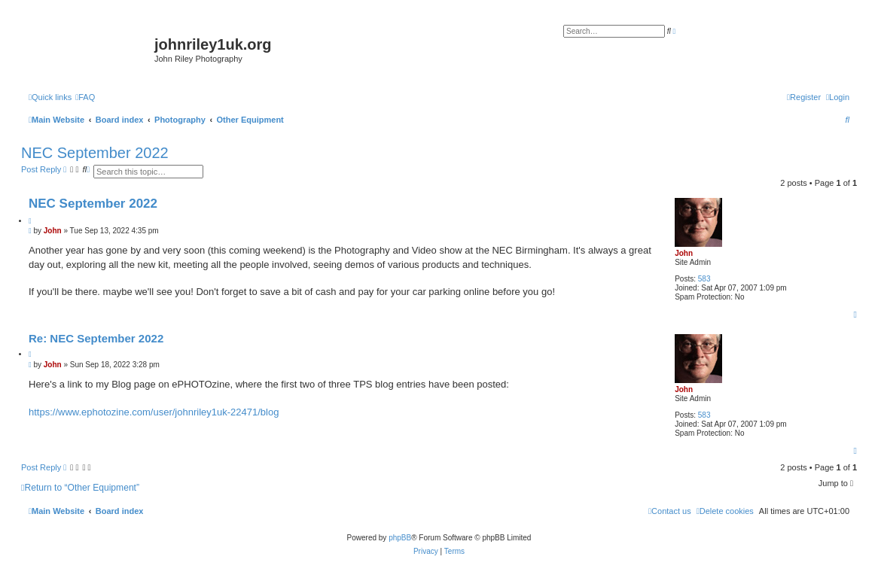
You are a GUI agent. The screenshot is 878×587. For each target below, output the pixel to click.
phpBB (400, 538)
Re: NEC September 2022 (96, 338)
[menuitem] (85, 97)
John (684, 253)
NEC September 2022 (95, 152)
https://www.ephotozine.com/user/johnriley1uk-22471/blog (154, 412)
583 (704, 279)
